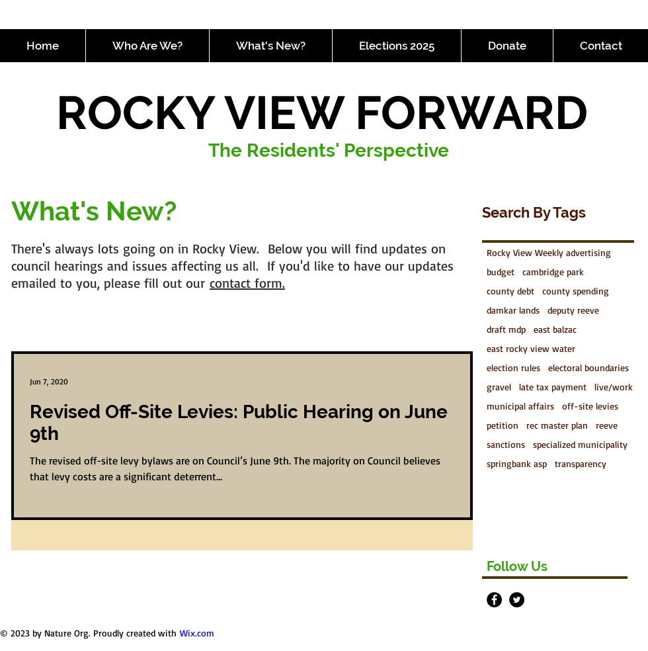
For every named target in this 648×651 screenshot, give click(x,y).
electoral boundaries (588, 367)
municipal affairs (520, 406)
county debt (510, 290)
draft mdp (506, 329)
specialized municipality (580, 444)
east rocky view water (531, 348)
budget (500, 271)
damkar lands (513, 310)
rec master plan (557, 425)
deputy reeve (573, 310)
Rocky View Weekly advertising (549, 252)
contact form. (247, 283)
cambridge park (553, 271)
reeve (607, 425)
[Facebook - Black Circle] (494, 599)
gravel (499, 386)
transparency (580, 463)
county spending (575, 290)
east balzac (555, 329)
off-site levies (590, 406)
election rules (513, 367)
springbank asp (517, 463)
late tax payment (553, 386)
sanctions (506, 444)
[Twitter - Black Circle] (516, 599)
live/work (613, 386)
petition (502, 425)
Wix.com (197, 632)
